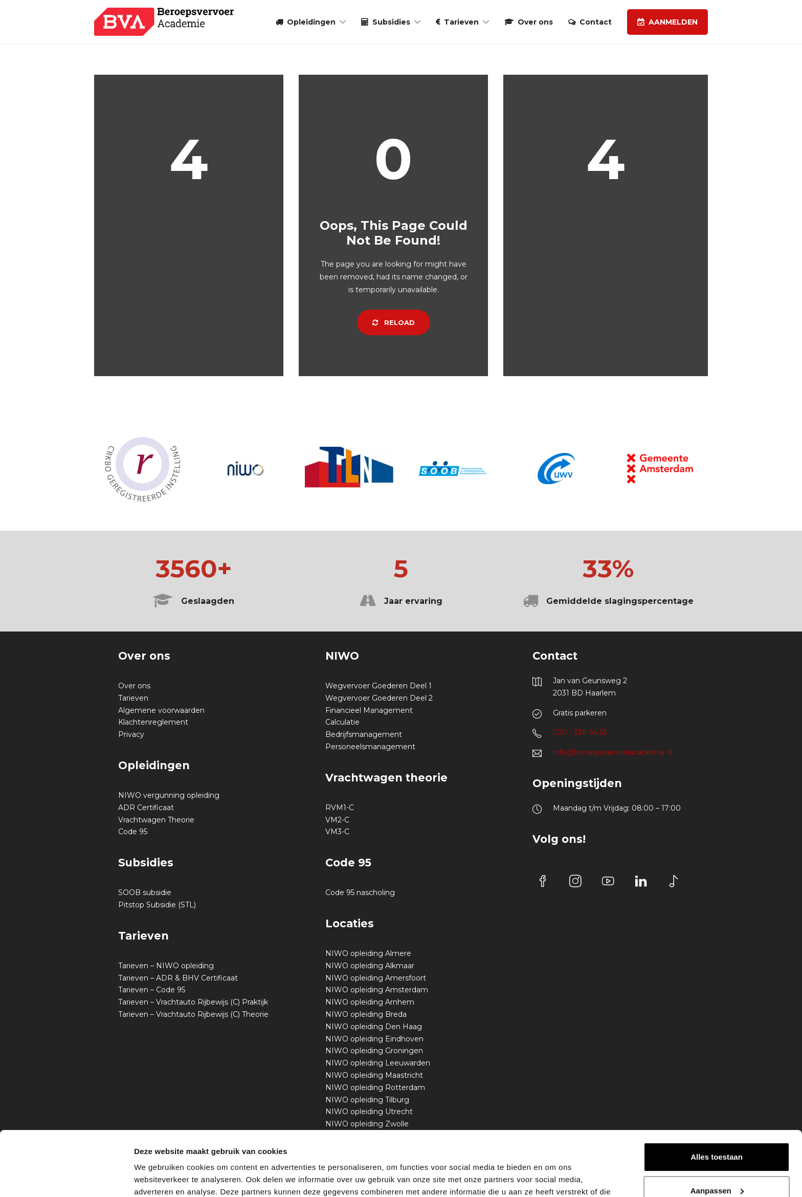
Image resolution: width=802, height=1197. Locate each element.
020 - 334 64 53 (580, 732)
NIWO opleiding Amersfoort (375, 978)
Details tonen (158, 1176)
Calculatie (342, 722)
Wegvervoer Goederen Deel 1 (378, 685)
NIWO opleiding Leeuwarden (377, 1063)
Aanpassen (717, 1134)
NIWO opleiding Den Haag (373, 1026)
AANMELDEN (673, 22)
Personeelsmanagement (370, 746)
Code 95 (132, 831)
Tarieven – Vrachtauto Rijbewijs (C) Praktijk (193, 1002)
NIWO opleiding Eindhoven (374, 1038)
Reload (393, 322)
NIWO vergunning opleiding (168, 795)
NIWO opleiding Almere (368, 953)
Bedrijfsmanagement (363, 734)
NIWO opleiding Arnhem (369, 1002)
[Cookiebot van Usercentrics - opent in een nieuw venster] (66, 1177)
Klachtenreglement (153, 722)
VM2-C (337, 819)
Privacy (131, 734)
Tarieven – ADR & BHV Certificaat (178, 978)
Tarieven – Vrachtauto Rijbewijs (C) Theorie (193, 1014)
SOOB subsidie (144, 892)
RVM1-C (339, 807)
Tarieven (461, 22)
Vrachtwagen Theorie (156, 819)
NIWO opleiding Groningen (374, 1050)
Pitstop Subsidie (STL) (157, 904)
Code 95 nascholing (360, 892)
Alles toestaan (716, 1101)
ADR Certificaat (146, 807)
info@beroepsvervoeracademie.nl (613, 752)
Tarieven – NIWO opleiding (166, 965)
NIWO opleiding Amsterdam (376, 989)
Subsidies (391, 22)
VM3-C (337, 831)
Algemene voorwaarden (161, 710)
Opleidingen (311, 22)
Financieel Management (369, 710)
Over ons (535, 22)
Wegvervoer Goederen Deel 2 (379, 698)
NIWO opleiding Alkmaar (369, 965)
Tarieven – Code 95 (151, 989)
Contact (596, 22)
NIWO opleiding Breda (366, 1014)
